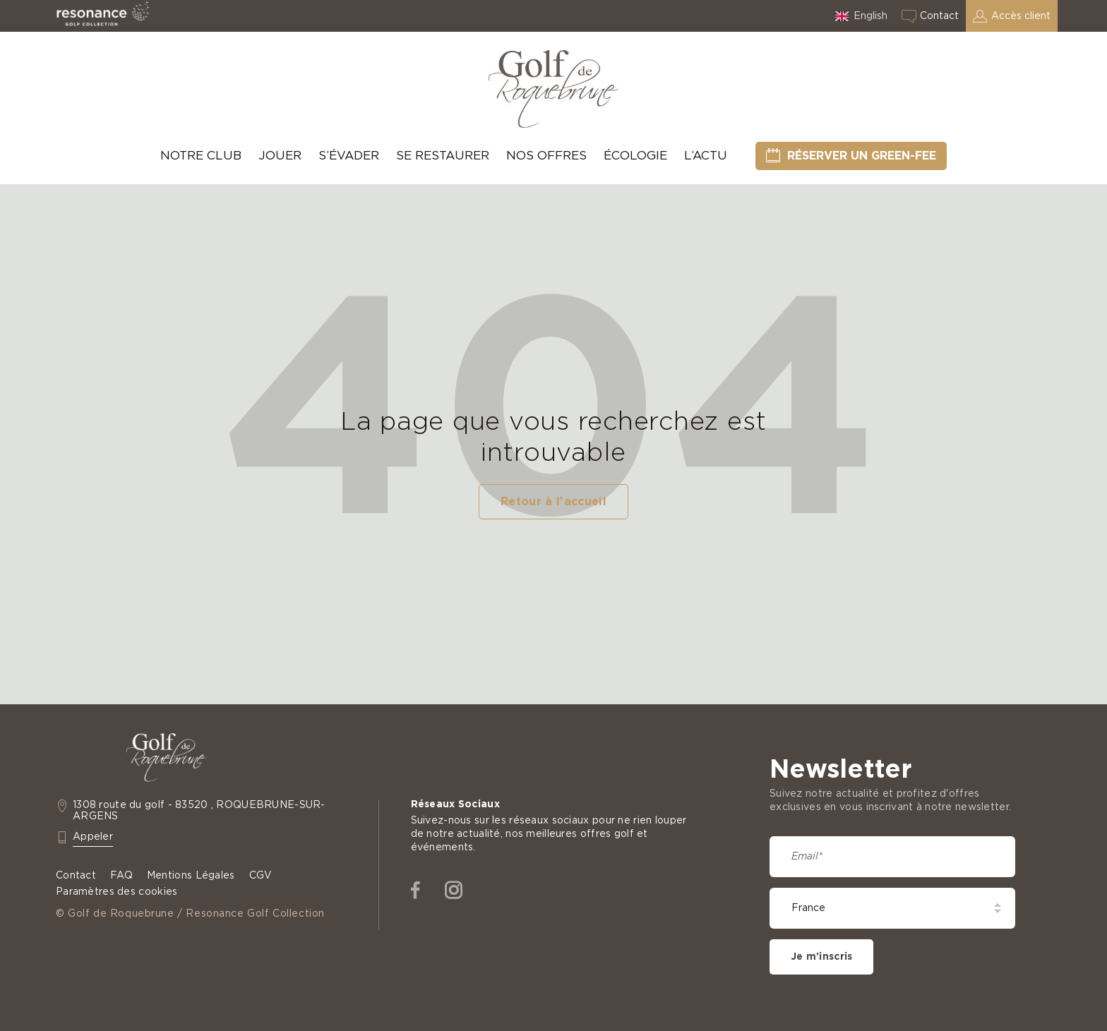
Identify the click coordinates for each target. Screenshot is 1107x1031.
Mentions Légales (191, 876)
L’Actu (705, 156)
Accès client (1021, 16)
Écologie (635, 156)
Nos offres (546, 156)
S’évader (348, 156)
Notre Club (200, 156)
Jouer (279, 156)
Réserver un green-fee (861, 156)
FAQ (121, 876)
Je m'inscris (821, 957)
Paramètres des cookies (116, 892)
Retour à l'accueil (553, 501)
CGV (261, 876)
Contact (939, 16)
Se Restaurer (442, 156)
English (870, 16)
